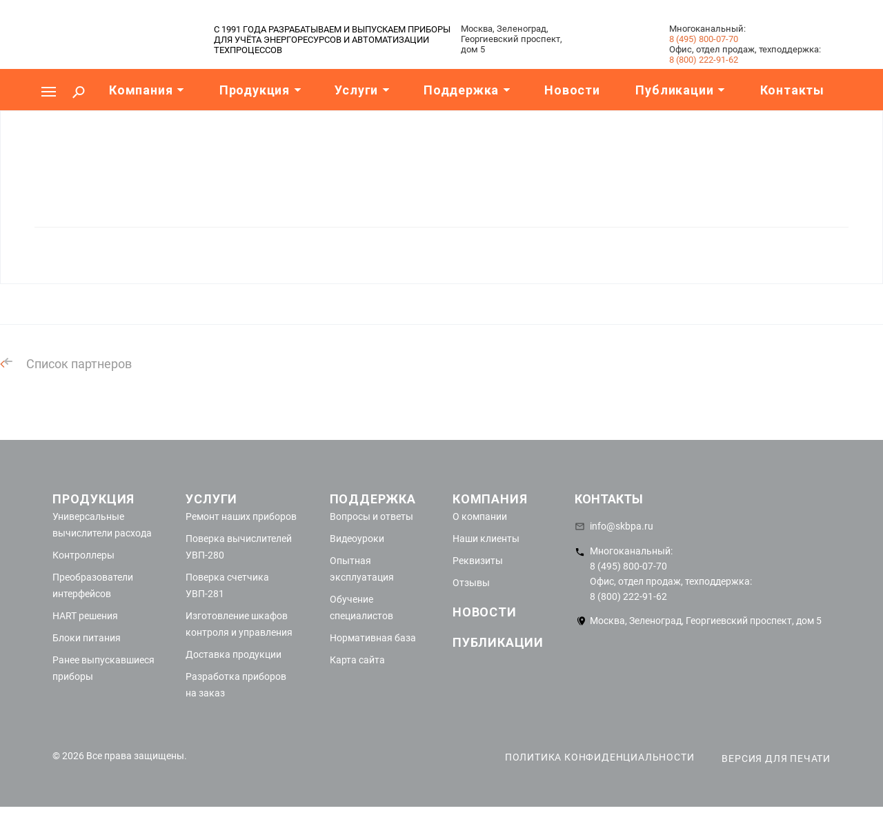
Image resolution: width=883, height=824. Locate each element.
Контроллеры (83, 555)
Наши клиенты (486, 538)
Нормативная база (373, 637)
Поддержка (373, 499)
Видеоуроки (357, 538)
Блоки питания (86, 637)
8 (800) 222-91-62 (703, 59)
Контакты (609, 499)
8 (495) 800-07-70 (703, 39)
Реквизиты (478, 560)
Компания (490, 499)
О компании (480, 516)
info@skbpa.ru (621, 526)
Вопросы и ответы (371, 516)
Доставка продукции (233, 654)
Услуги (211, 499)
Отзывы (471, 582)
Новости (485, 612)
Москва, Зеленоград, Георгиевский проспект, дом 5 (706, 620)
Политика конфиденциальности (600, 757)
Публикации (498, 642)
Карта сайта (357, 659)
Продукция (93, 499)
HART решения (85, 615)
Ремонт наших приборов (241, 516)
